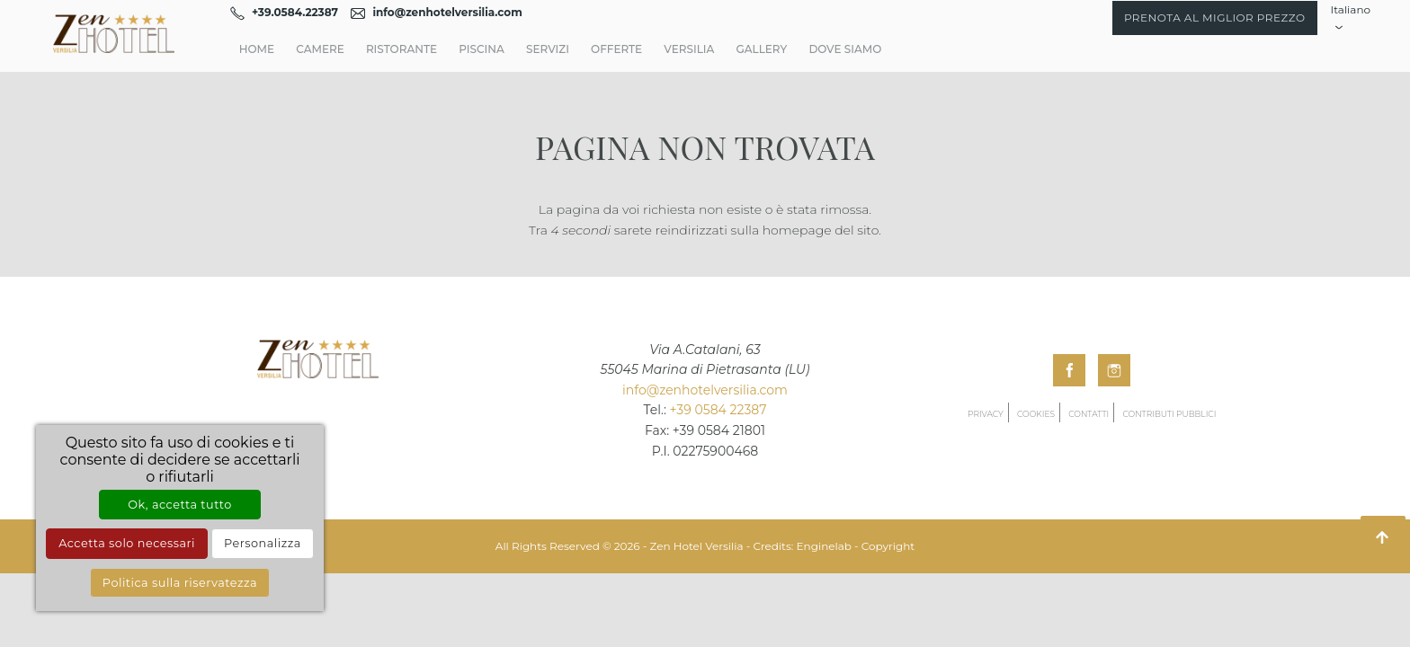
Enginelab (824, 546)
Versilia (689, 49)
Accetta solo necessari (126, 543)
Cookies (1036, 414)
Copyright (888, 546)
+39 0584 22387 (718, 410)
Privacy (986, 414)
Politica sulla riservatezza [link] (180, 582)
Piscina (481, 49)
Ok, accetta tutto (179, 504)
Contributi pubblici (1169, 414)
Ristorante (401, 49)
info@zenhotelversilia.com (705, 390)
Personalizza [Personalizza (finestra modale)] (262, 543)
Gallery (761, 49)
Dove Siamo (844, 49)
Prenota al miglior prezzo (1215, 17)
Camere (320, 49)
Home (256, 49)
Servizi (547, 49)
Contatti (1088, 414)
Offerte (616, 49)
